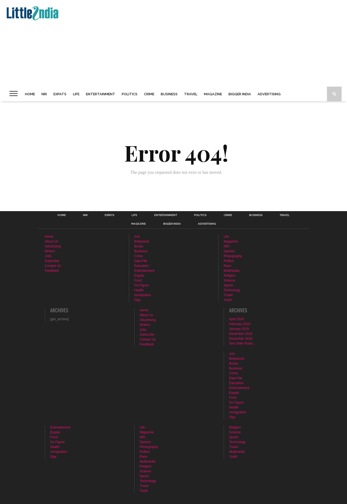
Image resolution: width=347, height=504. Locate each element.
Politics (129, 94)
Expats (59, 94)
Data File (140, 261)
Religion (229, 275)
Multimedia (231, 271)
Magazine (213, 94)
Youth (228, 300)
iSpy (137, 300)
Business (169, 94)
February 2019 (239, 324)
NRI (44, 94)
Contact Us (53, 266)
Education (141, 266)
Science (229, 280)
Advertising (269, 94)
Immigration (142, 295)
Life (76, 94)
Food (138, 280)
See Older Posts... (242, 343)
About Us (51, 241)
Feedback (52, 271)
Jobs (48, 256)
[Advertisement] (167, 43)
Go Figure (141, 285)
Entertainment (100, 94)
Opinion (229, 251)
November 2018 (240, 339)
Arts (137, 236)
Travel (190, 94)
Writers (50, 251)
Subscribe (52, 261)
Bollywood (141, 241)
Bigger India (240, 94)
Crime (149, 94)
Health (139, 290)
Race (227, 266)
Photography (233, 256)
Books (138, 246)
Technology (232, 290)
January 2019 (239, 329)
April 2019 (236, 319)
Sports (228, 285)
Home (30, 94)
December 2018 (240, 334)
